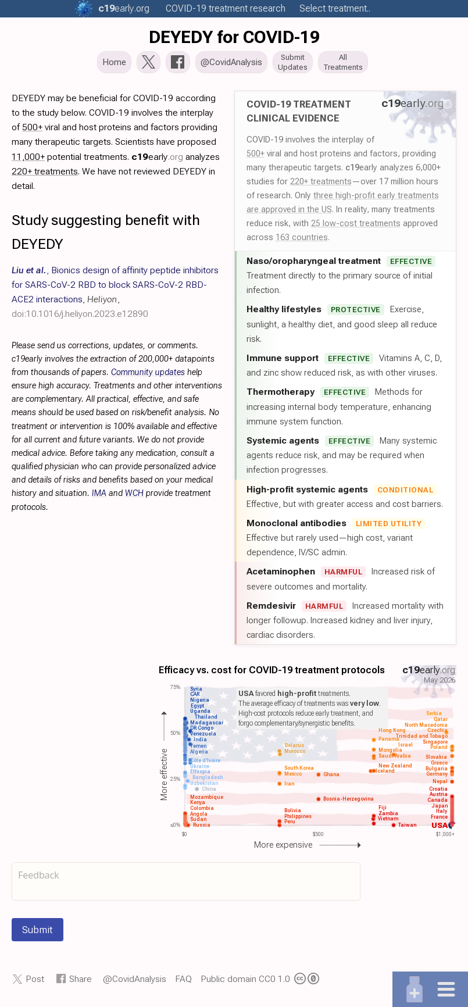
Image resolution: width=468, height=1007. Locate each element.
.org (123, 8)
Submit (37, 933)
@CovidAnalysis (134, 982)
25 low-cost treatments (356, 227)
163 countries (302, 240)
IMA (99, 497)
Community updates (148, 376)
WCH (134, 497)
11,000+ (28, 160)
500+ (255, 157)
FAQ (183, 982)
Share (80, 982)
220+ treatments (321, 185)
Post (35, 982)
